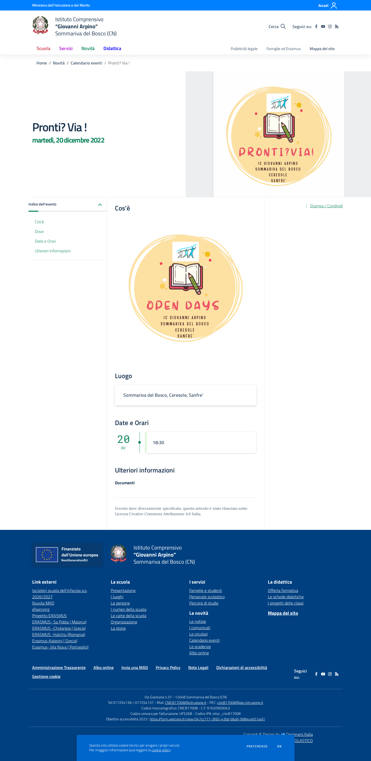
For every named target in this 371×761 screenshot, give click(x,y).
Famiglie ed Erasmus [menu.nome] (284, 49)
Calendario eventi (86, 63)
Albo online (199, 653)
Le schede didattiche (286, 597)
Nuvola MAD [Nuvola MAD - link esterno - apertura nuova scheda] (43, 603)
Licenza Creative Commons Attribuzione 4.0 (153, 514)
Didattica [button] (112, 48)
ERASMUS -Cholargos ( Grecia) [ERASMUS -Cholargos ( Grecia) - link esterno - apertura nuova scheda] (59, 628)
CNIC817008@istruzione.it (185, 702)
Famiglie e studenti (205, 590)
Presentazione (123, 590)
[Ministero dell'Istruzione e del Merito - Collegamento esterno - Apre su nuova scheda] (61, 5)
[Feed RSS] (336, 26)
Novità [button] (88, 48)
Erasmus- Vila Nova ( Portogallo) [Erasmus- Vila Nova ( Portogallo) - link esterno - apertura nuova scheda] (60, 647)
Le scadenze (200, 646)
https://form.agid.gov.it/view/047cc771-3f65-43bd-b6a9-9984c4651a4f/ (207, 719)
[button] (68, 204)
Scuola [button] (43, 48)
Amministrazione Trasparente (59, 667)
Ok (279, 746)
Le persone (120, 603)
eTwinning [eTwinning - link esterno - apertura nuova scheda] (40, 609)
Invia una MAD (134, 667)
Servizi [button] (66, 48)
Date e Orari (45, 241)
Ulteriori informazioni (53, 251)
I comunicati (199, 627)
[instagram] (330, 26)
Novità (59, 63)
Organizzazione (124, 622)
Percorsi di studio (203, 603)
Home (41, 63)
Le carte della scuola (128, 615)
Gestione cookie (46, 676)
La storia (118, 628)
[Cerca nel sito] (277, 26)
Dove (39, 231)
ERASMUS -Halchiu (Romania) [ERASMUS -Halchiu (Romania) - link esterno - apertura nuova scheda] (58, 634)
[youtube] (323, 26)
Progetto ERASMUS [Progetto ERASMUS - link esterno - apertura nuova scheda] (49, 615)
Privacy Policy (168, 667)
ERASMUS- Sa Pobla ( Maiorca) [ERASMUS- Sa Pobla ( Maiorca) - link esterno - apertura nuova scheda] (59, 622)
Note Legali (198, 667)
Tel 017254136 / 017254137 (131, 702)
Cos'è (39, 222)
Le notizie (197, 621)
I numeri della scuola (128, 609)
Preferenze (257, 746)
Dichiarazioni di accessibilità (241, 667)
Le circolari (198, 634)
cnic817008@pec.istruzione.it (240, 702)
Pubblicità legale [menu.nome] (244, 49)
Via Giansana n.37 (158, 697)
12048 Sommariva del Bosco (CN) (201, 697)
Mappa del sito (322, 49)
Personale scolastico (207, 597)
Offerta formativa (283, 590)
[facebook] (316, 26)
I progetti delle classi (285, 603)
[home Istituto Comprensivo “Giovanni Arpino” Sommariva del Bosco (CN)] (74, 26)
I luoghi (117, 597)
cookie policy (161, 750)
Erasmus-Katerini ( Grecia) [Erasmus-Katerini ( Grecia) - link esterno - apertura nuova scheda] (54, 641)
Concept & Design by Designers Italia (278, 734)
